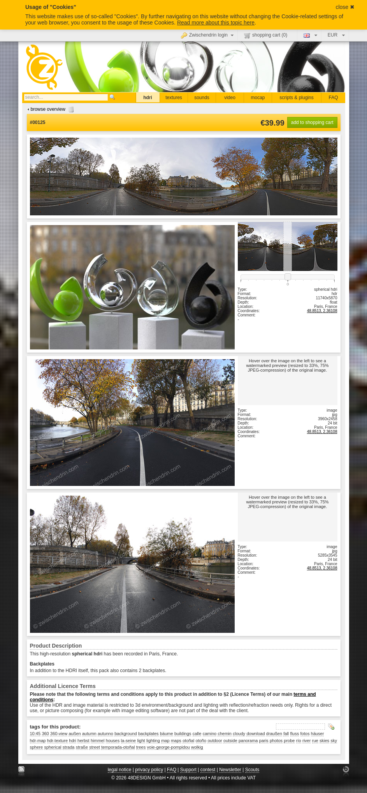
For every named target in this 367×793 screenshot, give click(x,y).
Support (188, 769)
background (125, 733)
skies (324, 740)
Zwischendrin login (208, 34)
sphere (36, 747)
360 (45, 733)
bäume (166, 733)
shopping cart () (265, 35)
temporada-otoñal (118, 747)
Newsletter (230, 769)
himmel (97, 740)
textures (173, 97)
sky (333, 740)
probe (289, 740)
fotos (305, 733)
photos (276, 740)
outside (230, 740)
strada (69, 747)
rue (315, 740)
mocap (258, 97)
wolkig (197, 747)
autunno (105, 733)
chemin (224, 733)
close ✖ (345, 7)
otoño (201, 740)
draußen (274, 733)
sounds (201, 97)
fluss (294, 733)
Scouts (252, 769)
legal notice (120, 769)
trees (141, 747)
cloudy (239, 733)
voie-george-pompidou (168, 747)
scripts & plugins (296, 97)
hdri (147, 97)
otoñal (188, 740)
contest (208, 769)
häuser (317, 733)
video (229, 97)
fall (286, 733)
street (94, 747)
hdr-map (38, 740)
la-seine (128, 740)
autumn (89, 733)
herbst (83, 740)
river (306, 740)
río (298, 740)
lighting (153, 740)
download (255, 733)
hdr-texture (57, 740)
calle (197, 733)
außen (74, 733)
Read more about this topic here (216, 22)
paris (264, 740)
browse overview (49, 109)
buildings (182, 733)
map (165, 740)
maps (176, 740)
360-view (58, 733)
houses (112, 740)
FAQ (333, 97)
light (141, 740)
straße (82, 747)
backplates (148, 733)
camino (209, 733)
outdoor (214, 740)
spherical (52, 747)
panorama (248, 740)
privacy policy (149, 769)
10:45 (35, 733)
